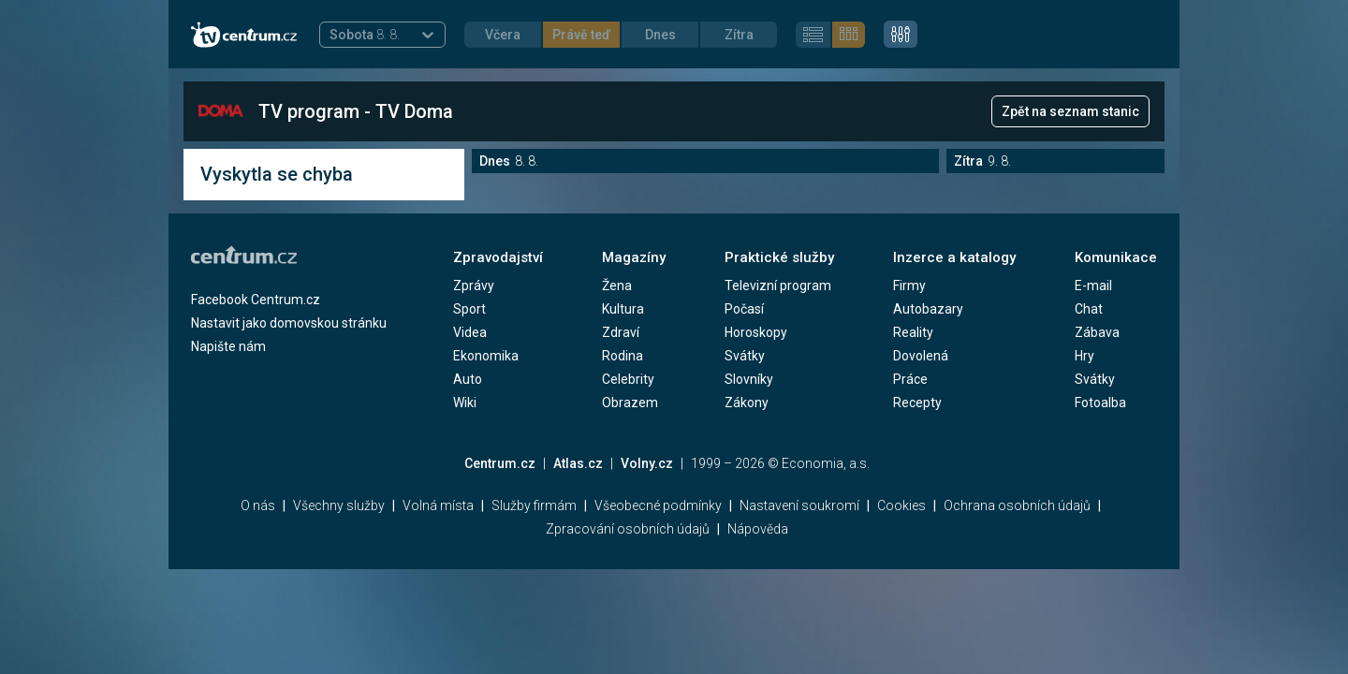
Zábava (1097, 332)
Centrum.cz (499, 463)
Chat (1089, 308)
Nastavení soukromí (799, 505)
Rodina (622, 355)
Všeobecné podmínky (658, 505)
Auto (467, 379)
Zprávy (473, 285)
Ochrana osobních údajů (1017, 505)
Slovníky (749, 379)
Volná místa (438, 505)
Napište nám (228, 346)
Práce (910, 379)
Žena (617, 285)
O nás (258, 505)
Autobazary (928, 308)
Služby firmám (534, 505)
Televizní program (778, 285)
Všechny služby (339, 505)
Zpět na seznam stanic (1070, 111)
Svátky (745, 355)
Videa (470, 332)
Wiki (464, 402)
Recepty (917, 402)
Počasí (744, 308)
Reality (913, 332)
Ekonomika (486, 355)
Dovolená (920, 355)
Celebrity (628, 379)
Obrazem (630, 402)
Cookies (901, 505)
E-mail (1093, 285)
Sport (469, 308)
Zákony (747, 402)
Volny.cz (647, 463)
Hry (1084, 355)
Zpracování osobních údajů (628, 528)
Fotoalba (1100, 402)
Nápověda (757, 528)
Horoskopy (756, 332)
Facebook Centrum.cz (255, 299)
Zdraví (620, 332)
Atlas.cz (578, 463)
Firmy (909, 285)
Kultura (623, 308)
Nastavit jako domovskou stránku (289, 322)
